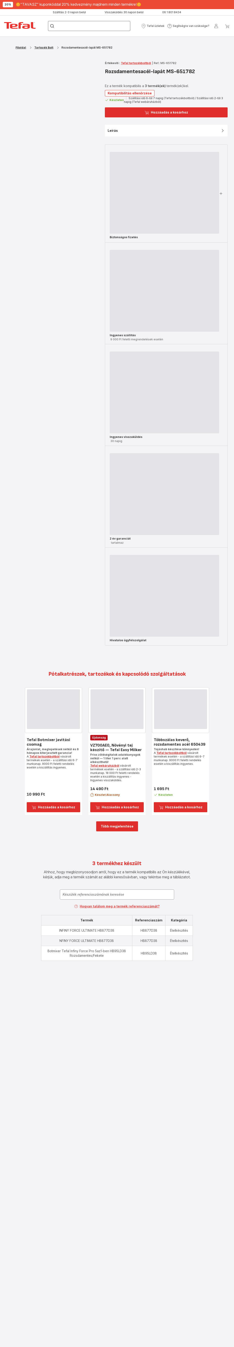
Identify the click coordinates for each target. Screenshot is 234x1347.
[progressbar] (164, 193)
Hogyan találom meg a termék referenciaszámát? (117, 906)
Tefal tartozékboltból (136, 63)
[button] (153, 26)
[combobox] (117, 894)
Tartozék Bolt (43, 47)
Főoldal (21, 47)
